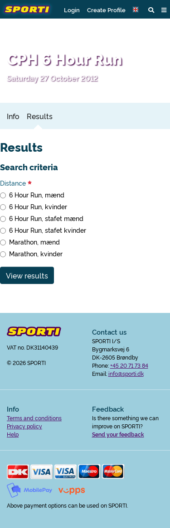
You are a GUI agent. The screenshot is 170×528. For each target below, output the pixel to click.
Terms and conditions (34, 418)
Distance (16, 182)
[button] (137, 9)
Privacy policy (24, 426)
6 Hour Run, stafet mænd (46, 218)
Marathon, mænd (34, 241)
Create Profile (106, 9)
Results (40, 116)
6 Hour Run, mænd (36, 194)
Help (13, 434)
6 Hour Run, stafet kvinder (47, 230)
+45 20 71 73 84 (129, 365)
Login (72, 9)
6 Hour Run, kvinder (38, 206)
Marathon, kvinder (36, 253)
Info (13, 116)
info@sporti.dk (126, 373)
